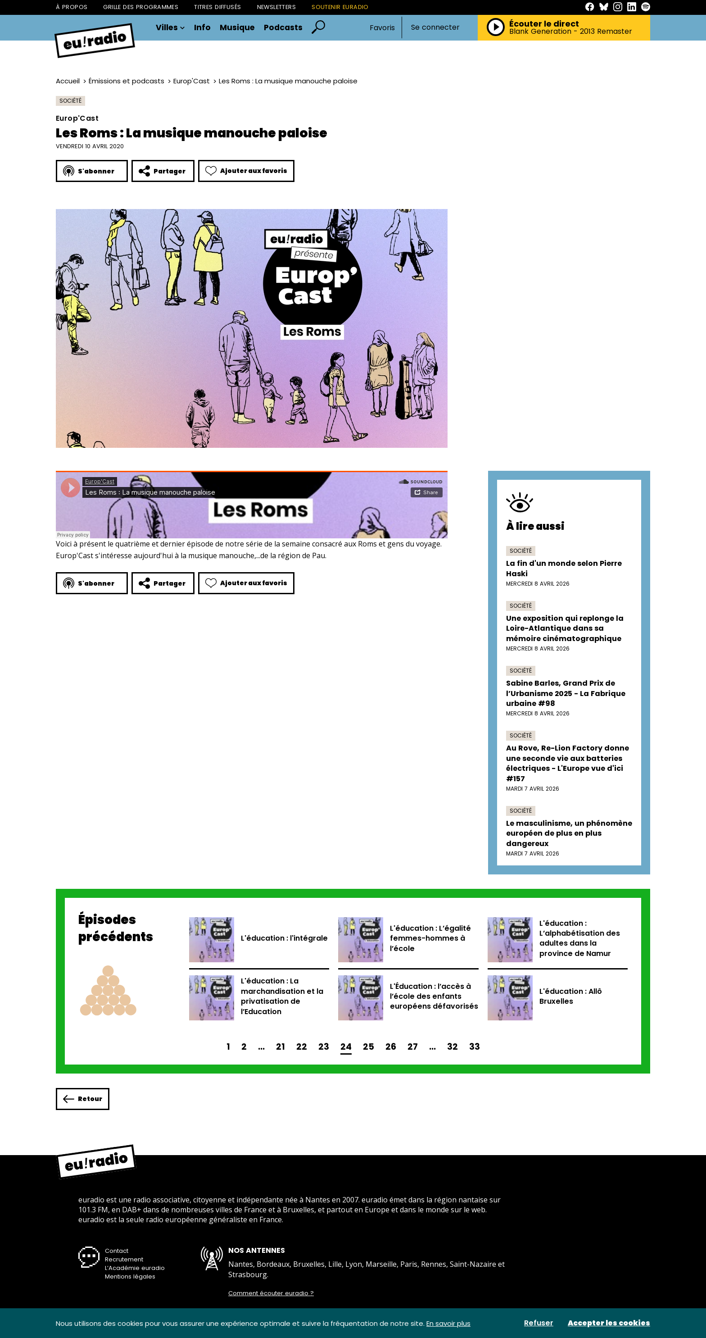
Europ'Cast (191, 81)
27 (412, 1047)
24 (346, 1047)
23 (323, 1047)
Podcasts (283, 28)
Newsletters (276, 7)
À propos (71, 7)
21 (280, 1047)
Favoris (382, 28)
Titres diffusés (217, 7)
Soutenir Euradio (340, 7)
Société (70, 101)
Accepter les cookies (609, 1323)
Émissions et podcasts (126, 81)
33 (474, 1047)
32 (452, 1047)
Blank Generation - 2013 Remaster (570, 31)
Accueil (68, 81)
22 (301, 1047)
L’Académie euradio (135, 1268)
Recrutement (124, 1259)
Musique (237, 28)
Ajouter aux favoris (246, 171)
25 (368, 1047)
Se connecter (435, 27)
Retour (82, 1099)
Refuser (538, 1323)
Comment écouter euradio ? (271, 1293)
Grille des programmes (140, 7)
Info (202, 28)
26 (390, 1047)
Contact (116, 1251)
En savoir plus (448, 1323)
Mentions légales (130, 1276)
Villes (170, 28)
